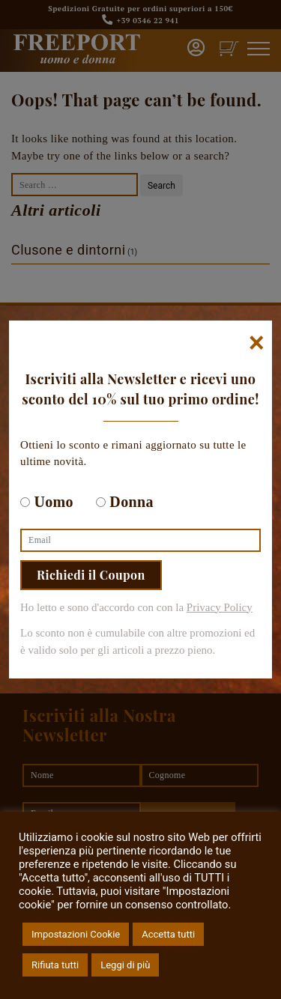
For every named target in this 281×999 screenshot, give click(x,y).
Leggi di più (125, 965)
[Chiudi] (257, 343)
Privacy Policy (220, 607)
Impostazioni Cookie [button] (75, 934)
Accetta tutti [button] (168, 934)
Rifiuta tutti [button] (55, 965)
